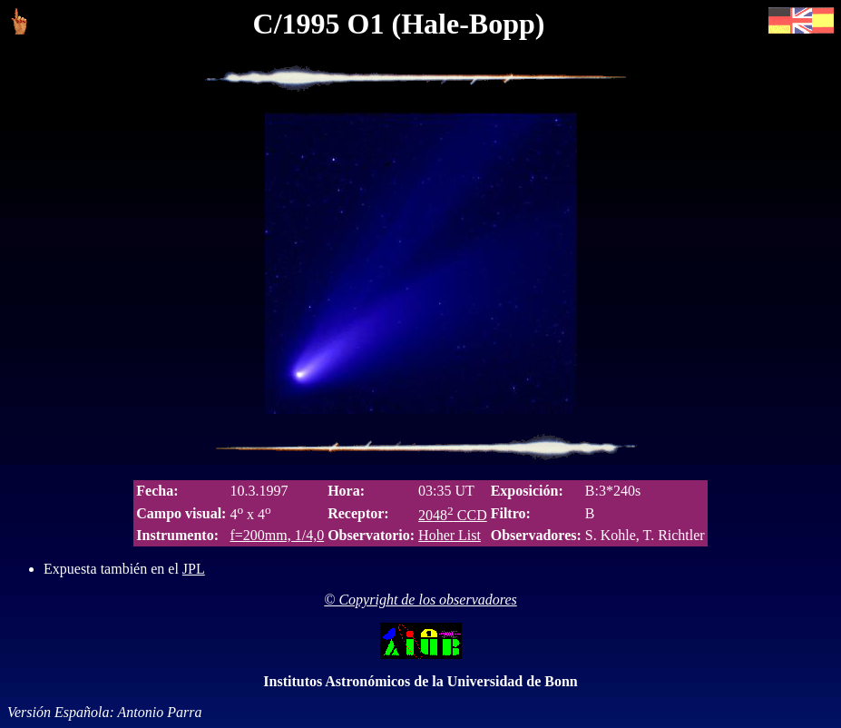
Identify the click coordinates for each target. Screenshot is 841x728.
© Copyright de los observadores (420, 599)
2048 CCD (452, 515)
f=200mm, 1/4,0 (277, 535)
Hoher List (449, 535)
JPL (193, 568)
